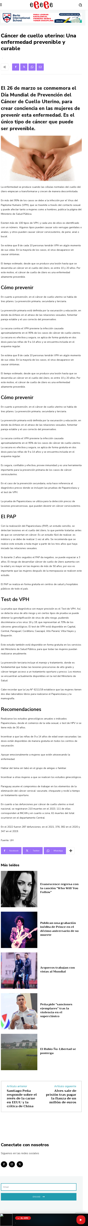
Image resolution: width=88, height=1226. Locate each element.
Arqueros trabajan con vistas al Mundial (57, 969)
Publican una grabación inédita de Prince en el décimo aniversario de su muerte (59, 929)
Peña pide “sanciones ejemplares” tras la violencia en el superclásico (56, 1010)
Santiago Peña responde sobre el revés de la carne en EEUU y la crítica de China (22, 1098)
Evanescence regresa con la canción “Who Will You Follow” (59, 888)
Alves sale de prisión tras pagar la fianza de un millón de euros (61, 1096)
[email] (38, 1187)
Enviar (39, 1196)
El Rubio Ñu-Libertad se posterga (58, 1051)
